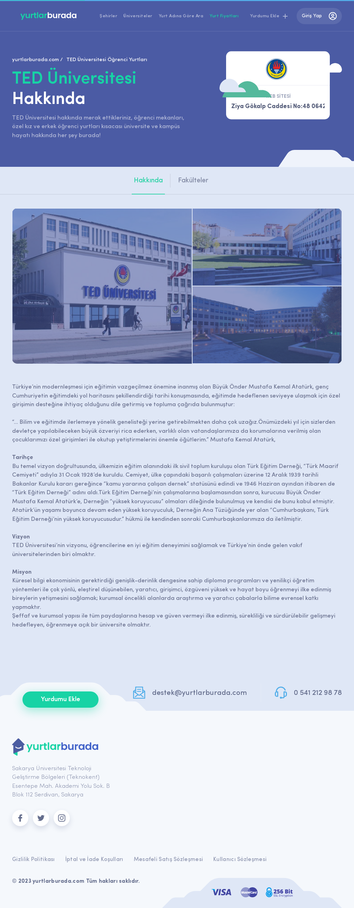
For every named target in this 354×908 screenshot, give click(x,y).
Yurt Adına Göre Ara (181, 16)
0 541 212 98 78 (318, 693)
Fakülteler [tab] (193, 180)
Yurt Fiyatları (224, 16)
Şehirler (108, 16)
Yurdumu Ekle (60, 699)
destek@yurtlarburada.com (199, 693)
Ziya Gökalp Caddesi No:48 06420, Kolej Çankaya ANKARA (278, 107)
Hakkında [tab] (148, 180)
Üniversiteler (137, 16)
